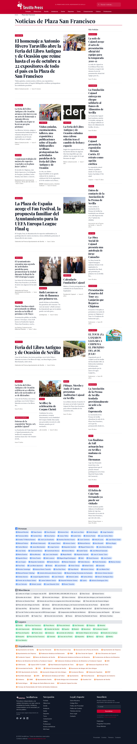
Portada (28, 11)
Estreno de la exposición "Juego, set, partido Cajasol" (25, 424)
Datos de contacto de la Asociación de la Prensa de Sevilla (96, 196)
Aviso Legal (73, 713)
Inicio (16, 15)
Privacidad (96, 737)
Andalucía (54, 11)
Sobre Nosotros (75, 700)
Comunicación (88, 11)
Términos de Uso (75, 711)
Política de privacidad (110, 717)
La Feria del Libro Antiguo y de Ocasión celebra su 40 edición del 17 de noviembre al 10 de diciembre (25, 390)
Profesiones (107, 11)
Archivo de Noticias (49, 726)
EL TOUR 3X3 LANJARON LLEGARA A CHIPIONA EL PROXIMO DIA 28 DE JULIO (96, 344)
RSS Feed (46, 729)
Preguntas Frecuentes (103, 723)
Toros (79, 11)
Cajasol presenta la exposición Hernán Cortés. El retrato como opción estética (95, 152)
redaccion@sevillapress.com (37, 738)
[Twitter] (21, 718)
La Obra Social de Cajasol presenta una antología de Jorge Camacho (95, 247)
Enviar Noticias (101, 726)
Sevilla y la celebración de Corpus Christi (47, 406)
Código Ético (74, 703)
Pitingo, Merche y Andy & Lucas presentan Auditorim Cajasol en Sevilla (73, 392)
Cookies (103, 737)
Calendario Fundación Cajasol (74, 281)
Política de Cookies (76, 708)
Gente (63, 11)
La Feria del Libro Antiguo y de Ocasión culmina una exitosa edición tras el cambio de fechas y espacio (73, 136)
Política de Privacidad (76, 706)
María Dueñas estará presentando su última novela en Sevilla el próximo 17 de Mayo (25, 310)
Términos (111, 737)
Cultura (98, 11)
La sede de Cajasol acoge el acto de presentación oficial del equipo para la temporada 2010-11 (96, 50)
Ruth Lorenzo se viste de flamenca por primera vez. (49, 295)
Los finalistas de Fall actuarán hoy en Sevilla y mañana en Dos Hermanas (95, 449)
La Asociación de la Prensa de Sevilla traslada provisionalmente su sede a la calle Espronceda (98, 400)
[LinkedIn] (27, 718)
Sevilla (46, 11)
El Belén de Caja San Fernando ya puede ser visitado (95, 497)
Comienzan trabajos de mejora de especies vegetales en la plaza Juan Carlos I (25, 162)
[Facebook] (17, 718)
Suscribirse (108, 711)
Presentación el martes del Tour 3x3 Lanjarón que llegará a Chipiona (96, 298)
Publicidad (100, 721)
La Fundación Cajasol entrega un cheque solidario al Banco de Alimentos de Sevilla (96, 101)
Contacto (73, 716)
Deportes (71, 11)
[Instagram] (24, 718)
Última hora (37, 11)
